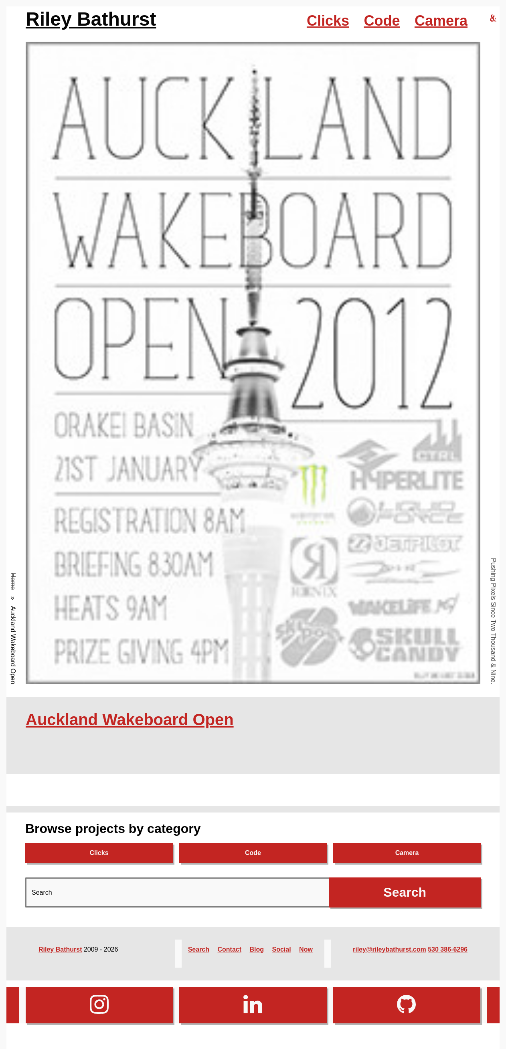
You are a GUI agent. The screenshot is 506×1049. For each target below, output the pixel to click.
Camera (441, 20)
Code (382, 20)
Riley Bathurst (91, 19)
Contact (229, 949)
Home (13, 581)
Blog (257, 949)
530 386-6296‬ (448, 949)
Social (281, 949)
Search (198, 949)
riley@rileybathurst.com (389, 949)
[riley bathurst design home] (493, 18)
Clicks (328, 20)
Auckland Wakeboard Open (130, 719)
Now (306, 949)
